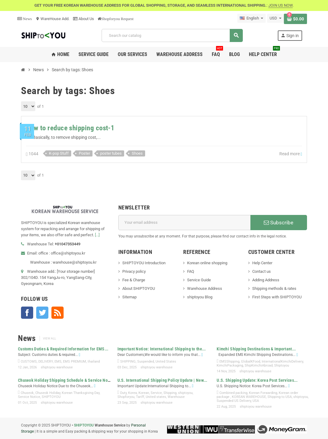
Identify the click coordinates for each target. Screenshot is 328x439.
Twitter (42, 313)
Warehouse (176, 397)
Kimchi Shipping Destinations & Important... (256, 348)
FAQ (190, 271)
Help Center (262, 263)
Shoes (137, 153)
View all (49, 338)
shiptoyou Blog (199, 297)
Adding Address (265, 280)
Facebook (27, 313)
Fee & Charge (133, 280)
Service (156, 393)
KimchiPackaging (230, 365)
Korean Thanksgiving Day (80, 393)
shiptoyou (185, 393)
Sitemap (129, 297)
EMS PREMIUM (74, 361)
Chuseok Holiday (47, 393)
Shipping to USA (279, 397)
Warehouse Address (204, 288)
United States (165, 361)
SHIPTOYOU (51, 397)
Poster (84, 153)
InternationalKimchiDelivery (282, 361)
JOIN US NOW (280, 5)
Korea (132, 393)
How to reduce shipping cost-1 (70, 128)
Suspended (145, 361)
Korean (143, 393)
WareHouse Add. (52, 18)
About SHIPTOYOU (138, 288)
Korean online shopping (207, 263)
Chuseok (27, 393)
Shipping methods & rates (274, 288)
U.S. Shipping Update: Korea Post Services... (257, 380)
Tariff (140, 397)
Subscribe (278, 222)
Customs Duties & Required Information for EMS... (63, 348)
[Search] (172, 35)
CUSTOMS (29, 361)
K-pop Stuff (59, 153)
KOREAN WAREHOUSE (249, 397)
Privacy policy (134, 271)
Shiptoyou (281, 365)
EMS (57, 361)
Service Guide (199, 280)
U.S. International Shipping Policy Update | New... (162, 380)
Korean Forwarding (263, 393)
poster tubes (111, 153)
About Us (83, 18)
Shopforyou (125, 397)
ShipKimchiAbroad (259, 365)
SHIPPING (128, 361)
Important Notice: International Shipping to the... (161, 348)
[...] (97, 235)
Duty (123, 393)
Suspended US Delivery (234, 401)
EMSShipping (229, 361)
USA (256, 401)
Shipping (169, 393)
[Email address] (184, 222)
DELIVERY (45, 361)
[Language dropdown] (251, 18)
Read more (290, 153)
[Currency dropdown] (275, 18)
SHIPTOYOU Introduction (144, 263)
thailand (94, 361)
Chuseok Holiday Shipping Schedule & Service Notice (66, 380)
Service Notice (29, 397)
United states (156, 397)
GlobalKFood (250, 361)
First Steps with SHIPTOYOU (277, 297)
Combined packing (233, 393)
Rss (57, 313)
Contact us (261, 271)
